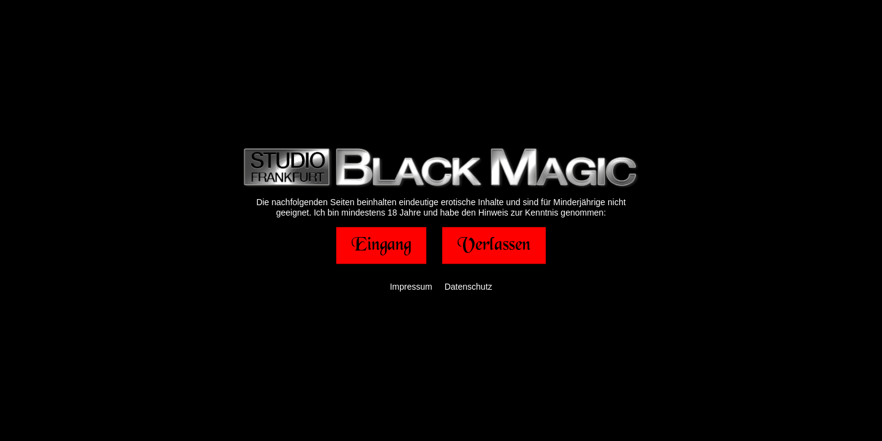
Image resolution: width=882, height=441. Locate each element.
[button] (381, 245)
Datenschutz (468, 286)
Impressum (411, 286)
